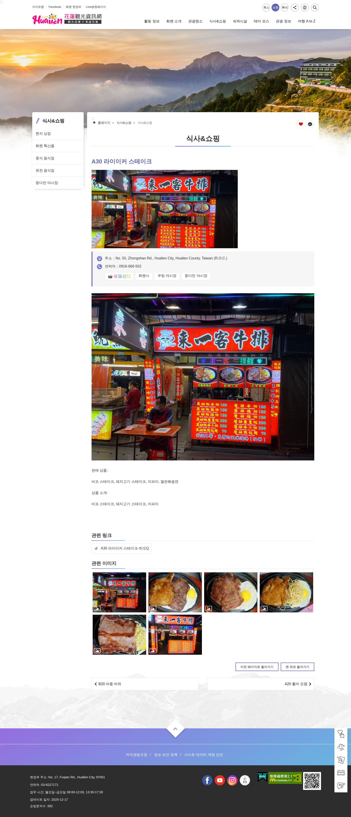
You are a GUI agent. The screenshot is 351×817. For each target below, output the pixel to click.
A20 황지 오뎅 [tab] (296, 684)
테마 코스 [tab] (261, 21)
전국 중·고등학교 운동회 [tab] (245, 780)
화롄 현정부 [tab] (73, 7)
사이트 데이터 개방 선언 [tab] (203, 755)
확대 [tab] (285, 7)
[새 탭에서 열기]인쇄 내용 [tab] (310, 124)
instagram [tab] (232, 780)
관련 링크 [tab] (102, 535)
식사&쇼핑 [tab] (217, 21)
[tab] (340, 733)
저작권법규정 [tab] (136, 755)
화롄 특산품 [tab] (45, 146)
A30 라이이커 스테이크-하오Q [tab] (125, 548)
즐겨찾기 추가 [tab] (301, 124)
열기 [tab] (175, 729)
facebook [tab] (207, 780)
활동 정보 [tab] (151, 21)
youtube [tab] (220, 780)
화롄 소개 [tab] (174, 21)
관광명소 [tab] (195, 21)
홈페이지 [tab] (104, 122)
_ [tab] (33, 4)
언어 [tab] (305, 7)
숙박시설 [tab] (240, 21)
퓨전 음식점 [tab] (45, 170)
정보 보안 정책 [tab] (166, 755)
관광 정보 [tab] (283, 21)
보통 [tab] (275, 7)
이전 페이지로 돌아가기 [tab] (257, 667)
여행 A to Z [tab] (306, 21)
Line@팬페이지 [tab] (96, 7)
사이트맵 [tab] (38, 7)
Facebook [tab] (55, 7)
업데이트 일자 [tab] (40, 799)
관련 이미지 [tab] (104, 563)
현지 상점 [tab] (43, 133)
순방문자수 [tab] (38, 806)
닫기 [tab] (315, 7)
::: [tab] (1, 2)
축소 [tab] (266, 7)
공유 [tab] (295, 7)
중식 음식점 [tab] (45, 158)
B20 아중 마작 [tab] (109, 684)
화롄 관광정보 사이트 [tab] (67, 19)
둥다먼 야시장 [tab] (47, 183)
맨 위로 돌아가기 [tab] (297, 667)
